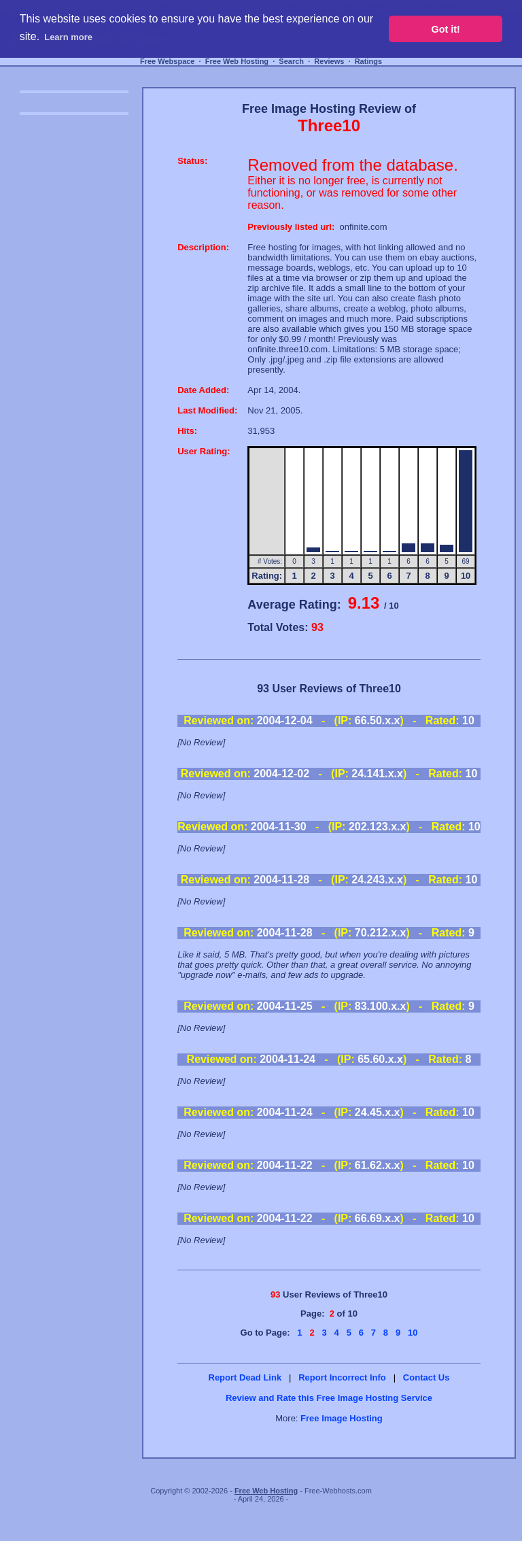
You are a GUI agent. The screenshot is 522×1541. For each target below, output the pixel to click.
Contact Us (426, 1377)
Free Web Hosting (237, 61)
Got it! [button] (446, 29)
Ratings (368, 61)
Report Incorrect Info (342, 1377)
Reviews (329, 61)
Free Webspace (167, 61)
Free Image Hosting (341, 1418)
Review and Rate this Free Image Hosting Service (329, 1398)
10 (412, 1332)
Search (291, 61)
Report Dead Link (245, 1377)
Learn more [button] (68, 37)
